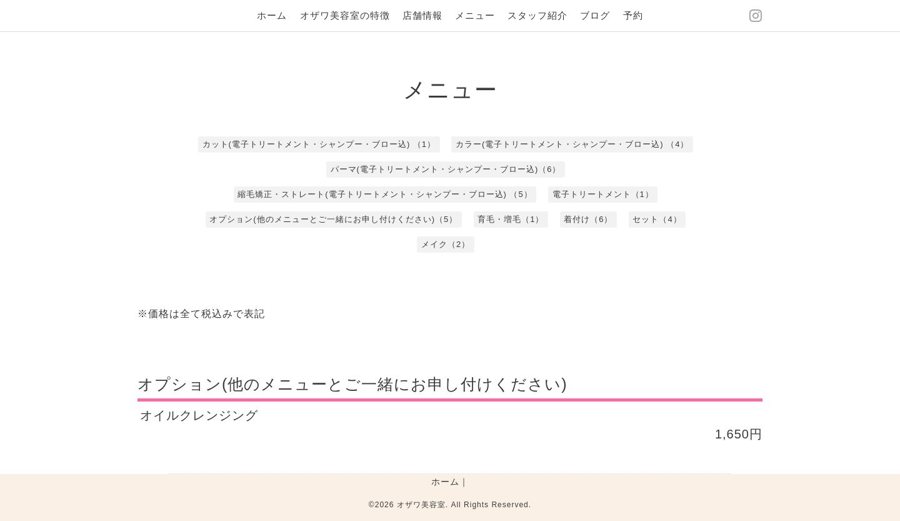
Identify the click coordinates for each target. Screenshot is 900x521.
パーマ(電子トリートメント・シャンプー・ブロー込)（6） (446, 169)
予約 (633, 15)
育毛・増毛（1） (511, 219)
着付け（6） (588, 219)
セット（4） (656, 219)
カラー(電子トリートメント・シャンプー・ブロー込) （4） (572, 144)
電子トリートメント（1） (603, 194)
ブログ (595, 15)
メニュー (475, 15)
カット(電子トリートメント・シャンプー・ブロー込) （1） (319, 144)
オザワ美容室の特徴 (345, 15)
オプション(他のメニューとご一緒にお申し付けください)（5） (333, 219)
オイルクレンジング (199, 415)
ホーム (272, 15)
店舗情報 (422, 15)
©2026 (383, 504)
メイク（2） (445, 244)
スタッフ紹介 (538, 15)
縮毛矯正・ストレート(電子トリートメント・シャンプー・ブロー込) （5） (385, 194)
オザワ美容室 (421, 504)
